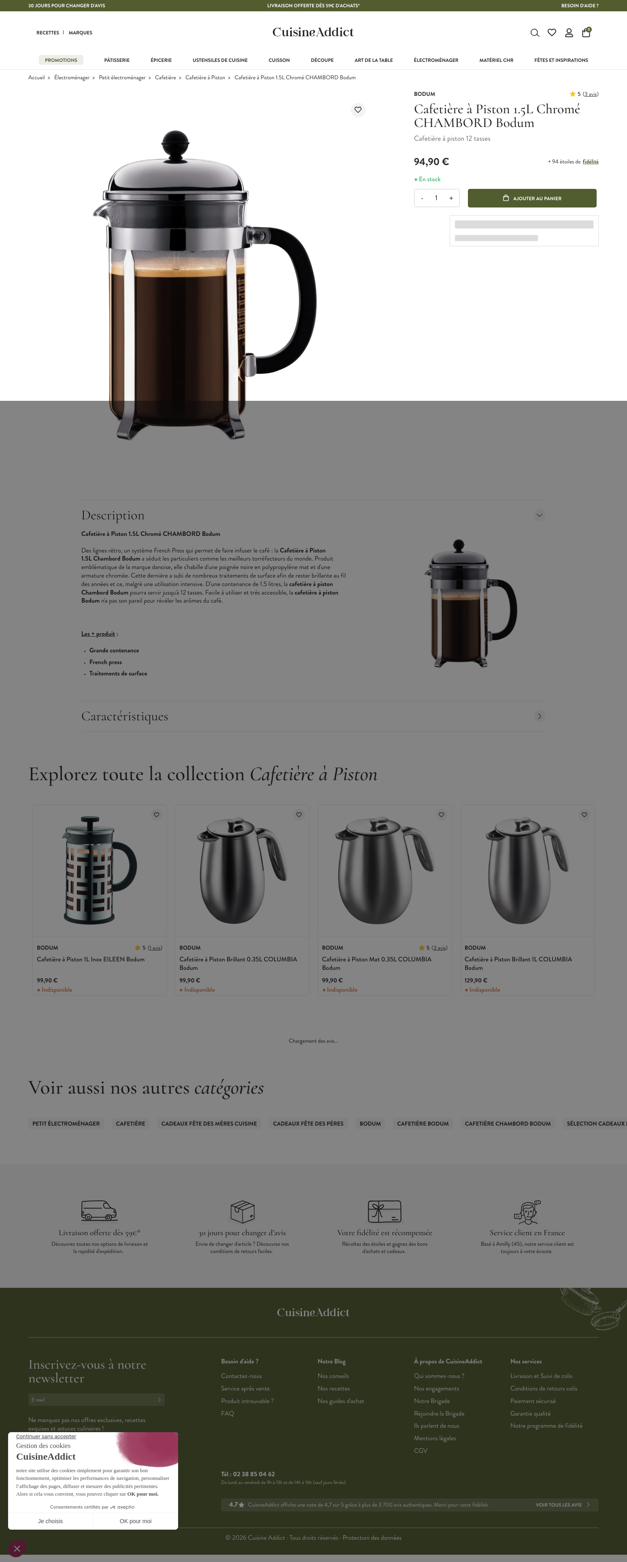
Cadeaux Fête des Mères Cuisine (209, 1125)
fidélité (591, 162)
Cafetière (165, 79)
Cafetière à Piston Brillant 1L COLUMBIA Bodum (518, 965)
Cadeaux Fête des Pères (308, 1125)
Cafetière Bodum (423, 1125)
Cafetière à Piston (205, 79)
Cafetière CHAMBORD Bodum (508, 1125)
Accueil (36, 79)
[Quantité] (436, 199)
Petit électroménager (122, 79)
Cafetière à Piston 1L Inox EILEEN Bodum (91, 960)
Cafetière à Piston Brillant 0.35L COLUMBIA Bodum (238, 965)
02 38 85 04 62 (254, 1475)
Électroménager (71, 79)
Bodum (370, 1125)
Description (313, 516)
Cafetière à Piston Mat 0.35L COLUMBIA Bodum (377, 965)
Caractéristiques (313, 717)
